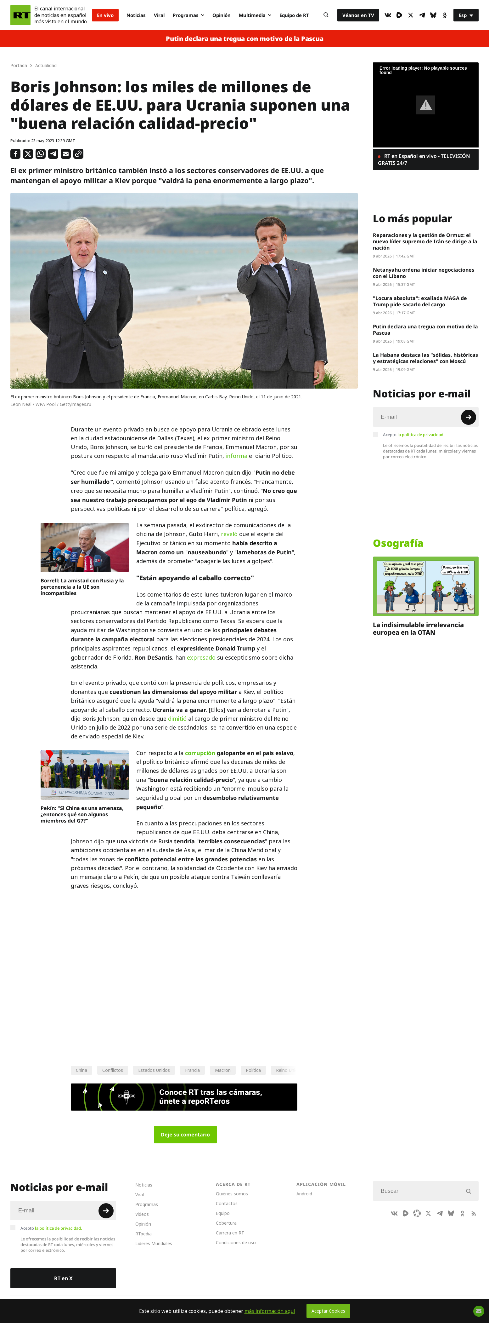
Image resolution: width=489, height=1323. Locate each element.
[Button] (326, 15)
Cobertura (226, 1223)
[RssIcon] (474, 1213)
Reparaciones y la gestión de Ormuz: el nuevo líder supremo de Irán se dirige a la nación (425, 241)
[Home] (20, 15)
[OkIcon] (445, 15)
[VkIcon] (388, 15)
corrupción (200, 753)
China (81, 1070)
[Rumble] (399, 15)
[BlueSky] (433, 15)
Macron (223, 1070)
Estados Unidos (154, 1070)
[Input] (426, 417)
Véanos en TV (358, 15)
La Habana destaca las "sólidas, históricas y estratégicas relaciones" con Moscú (425, 358)
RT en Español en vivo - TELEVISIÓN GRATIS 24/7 (424, 159)
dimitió (177, 718)
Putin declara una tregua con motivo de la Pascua (244, 39)
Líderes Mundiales (153, 1243)
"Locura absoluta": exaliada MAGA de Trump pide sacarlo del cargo (420, 301)
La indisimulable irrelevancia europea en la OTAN (418, 629)
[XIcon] (411, 15)
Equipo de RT (294, 15)
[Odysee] (417, 1213)
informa (236, 456)
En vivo (105, 15)
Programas (188, 15)
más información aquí (269, 1311)
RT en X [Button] (63, 1278)
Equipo (223, 1213)
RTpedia (143, 1233)
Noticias (136, 15)
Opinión (221, 15)
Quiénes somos (232, 1193)
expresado (201, 657)
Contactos (227, 1203)
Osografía (398, 543)
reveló (229, 534)
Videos (142, 1214)
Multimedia (255, 15)
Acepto (414, 434)
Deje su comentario (185, 1134)
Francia (192, 1070)
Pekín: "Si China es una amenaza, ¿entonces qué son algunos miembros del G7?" (82, 814)
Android (304, 1193)
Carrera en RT (230, 1232)
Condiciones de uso (236, 1242)
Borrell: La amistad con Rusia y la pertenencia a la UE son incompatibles (82, 587)
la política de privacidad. (421, 434)
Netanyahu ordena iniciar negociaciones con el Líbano (423, 273)
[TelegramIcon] (422, 15)
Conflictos (112, 1070)
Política (253, 1070)
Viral (159, 15)
